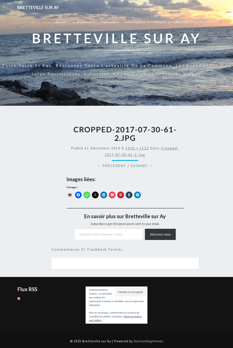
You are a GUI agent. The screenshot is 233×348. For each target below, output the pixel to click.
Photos (162, 22)
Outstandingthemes (148, 341)
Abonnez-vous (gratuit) (194, 22)
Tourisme (110, 22)
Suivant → (142, 165)
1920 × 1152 (137, 148)
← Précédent (111, 165)
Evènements (84, 22)
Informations (137, 22)
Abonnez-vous (160, 234)
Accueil (61, 22)
